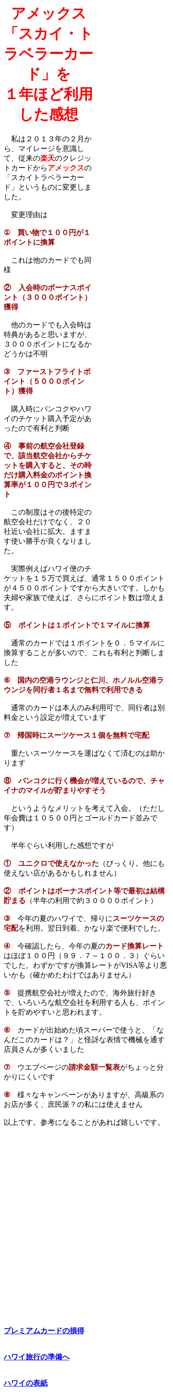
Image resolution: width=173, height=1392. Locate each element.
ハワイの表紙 (26, 1383)
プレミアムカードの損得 (44, 1331)
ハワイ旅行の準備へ (37, 1357)
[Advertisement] (131, 143)
